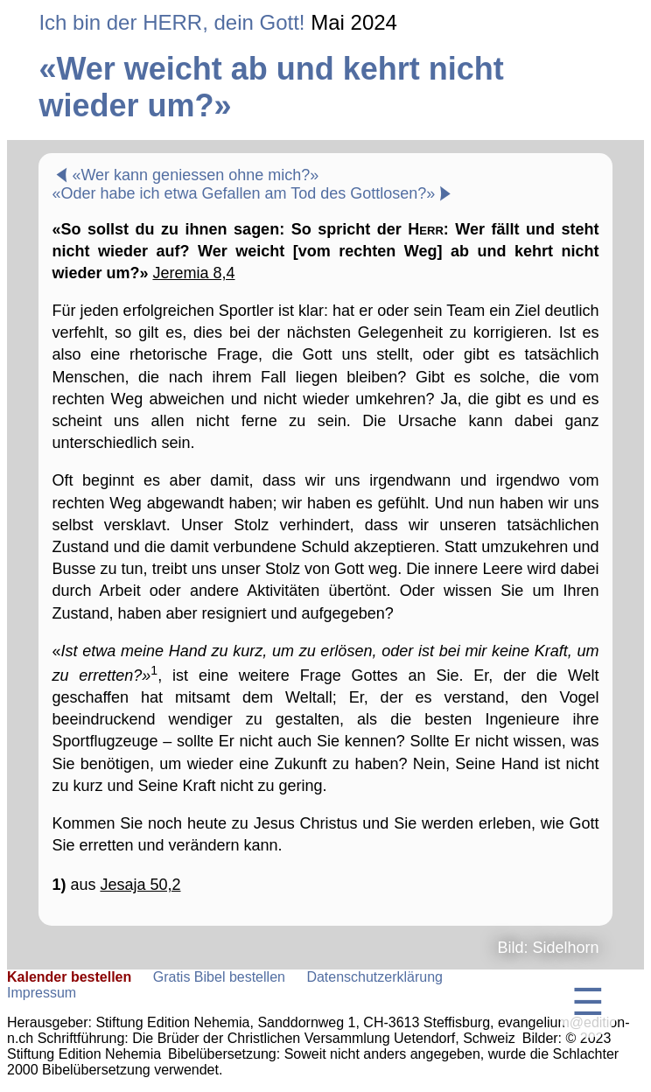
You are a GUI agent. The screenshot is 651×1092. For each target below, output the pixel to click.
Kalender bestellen (69, 977)
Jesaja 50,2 (140, 884)
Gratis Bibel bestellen (219, 977)
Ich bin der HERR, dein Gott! (171, 22)
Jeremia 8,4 (193, 273)
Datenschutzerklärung (374, 977)
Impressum (41, 992)
